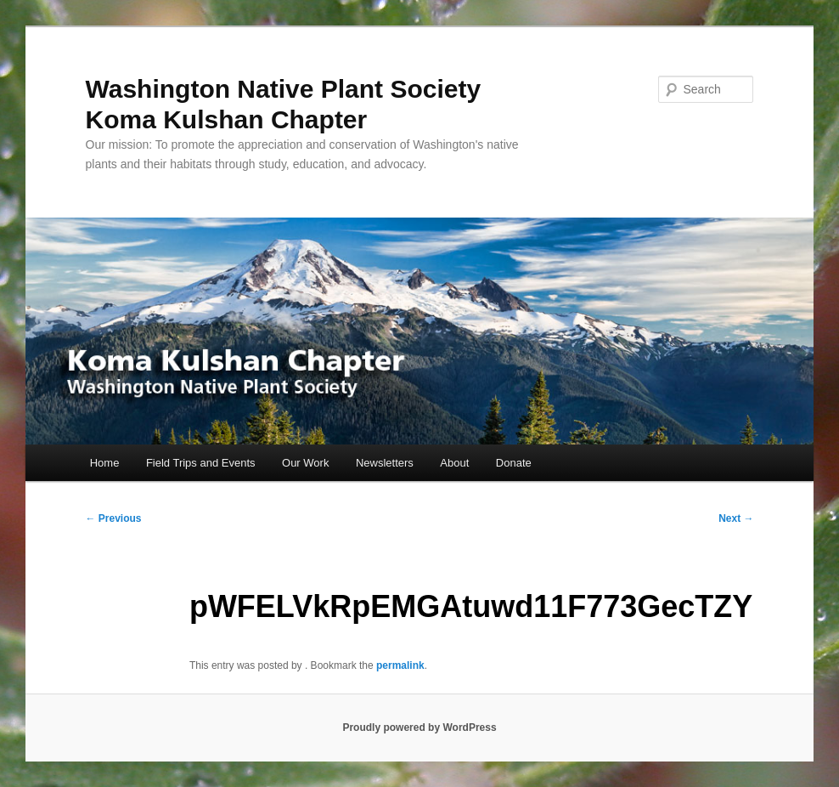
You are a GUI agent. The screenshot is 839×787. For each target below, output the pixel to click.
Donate (514, 462)
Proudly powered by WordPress (419, 727)
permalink (400, 665)
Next (735, 518)
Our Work (305, 462)
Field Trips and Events (201, 462)
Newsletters (385, 462)
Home (105, 462)
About (454, 462)
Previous (114, 518)
